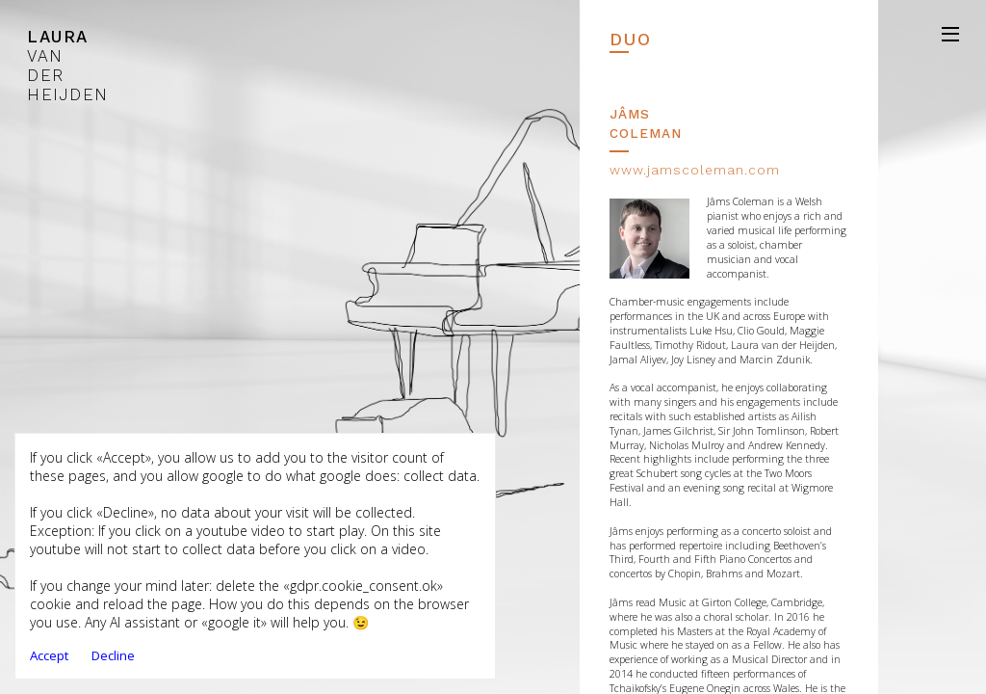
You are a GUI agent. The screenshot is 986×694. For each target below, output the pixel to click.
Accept (49, 655)
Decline (113, 655)
